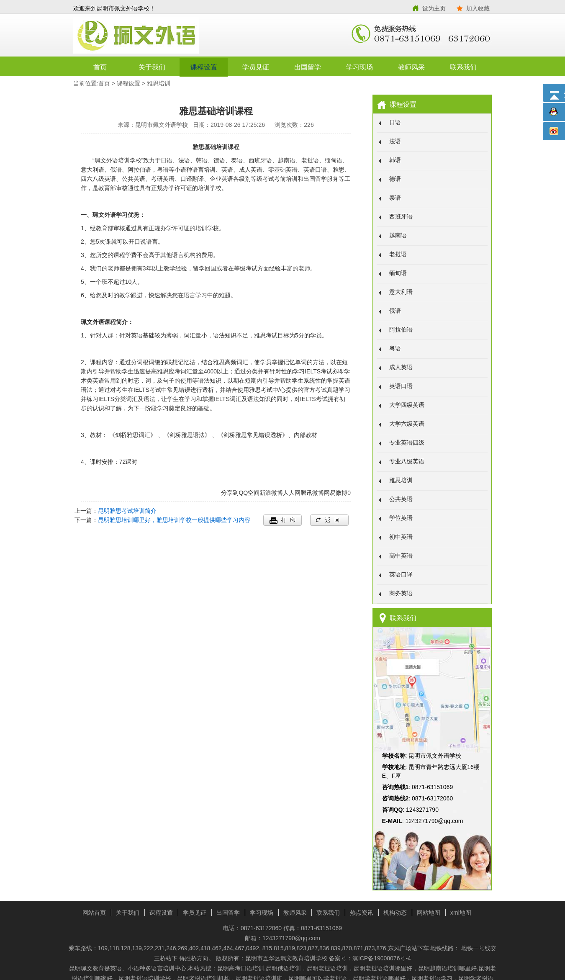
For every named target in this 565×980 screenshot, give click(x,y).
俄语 (395, 310)
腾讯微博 (312, 492)
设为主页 (434, 8)
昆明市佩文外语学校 (177, 35)
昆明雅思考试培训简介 (127, 510)
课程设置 (203, 67)
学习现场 (359, 67)
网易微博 (335, 492)
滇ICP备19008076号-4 (381, 958)
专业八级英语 (406, 461)
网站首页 (94, 912)
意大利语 (401, 291)
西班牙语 (401, 216)
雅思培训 (158, 83)
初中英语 (401, 536)
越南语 (398, 235)
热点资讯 (361, 912)
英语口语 (401, 386)
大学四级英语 (406, 404)
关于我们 (152, 67)
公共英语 (401, 499)
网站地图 (428, 912)
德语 (395, 178)
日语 (395, 122)
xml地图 (460, 912)
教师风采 (411, 67)
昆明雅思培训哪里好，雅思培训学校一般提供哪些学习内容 (174, 520)
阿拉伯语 (401, 329)
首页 (100, 67)
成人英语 (401, 367)
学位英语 (401, 517)
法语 (395, 141)
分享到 (230, 492)
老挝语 (398, 254)
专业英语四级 (406, 442)
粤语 (395, 348)
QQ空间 (249, 492)
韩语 (395, 160)
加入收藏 (478, 8)
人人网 (291, 492)
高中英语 (401, 555)
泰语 (395, 197)
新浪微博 (271, 492)
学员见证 (255, 67)
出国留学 (307, 67)
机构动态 (395, 912)
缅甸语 (398, 273)
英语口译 (401, 574)
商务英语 (401, 593)
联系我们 (463, 67)
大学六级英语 (406, 423)
